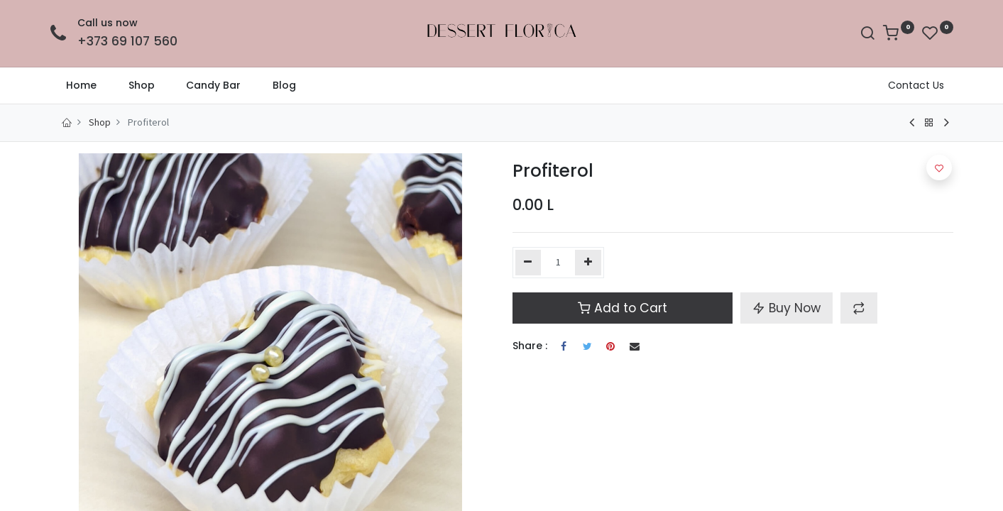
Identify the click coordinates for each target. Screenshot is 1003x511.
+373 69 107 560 (127, 41)
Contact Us (916, 85)
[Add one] (588, 262)
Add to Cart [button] (622, 308)
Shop (100, 122)
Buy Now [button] (786, 308)
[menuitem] (81, 85)
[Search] (867, 34)
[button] (858, 308)
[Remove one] (528, 262)
